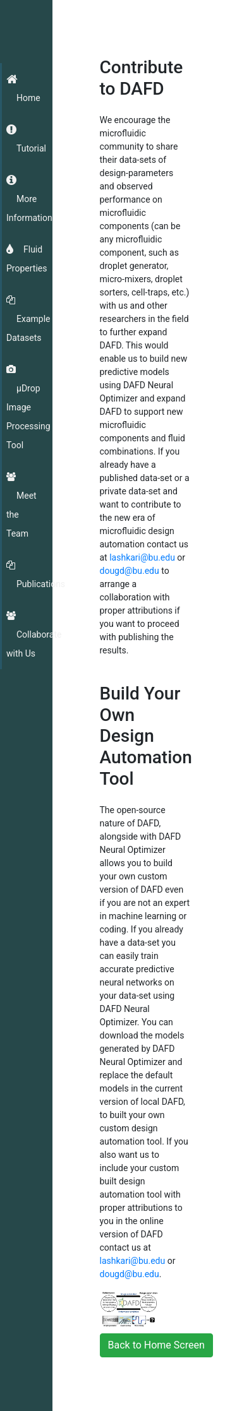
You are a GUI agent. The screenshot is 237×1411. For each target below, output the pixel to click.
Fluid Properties (26, 258)
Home (28, 98)
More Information (29, 208)
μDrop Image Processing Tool (28, 416)
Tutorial (31, 148)
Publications (40, 584)
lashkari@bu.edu (142, 557)
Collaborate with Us (33, 643)
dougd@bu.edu (129, 571)
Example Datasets (28, 328)
